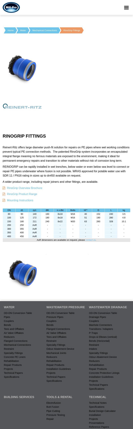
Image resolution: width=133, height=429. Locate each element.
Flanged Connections (15, 341)
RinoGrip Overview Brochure (24, 188)
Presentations (96, 423)
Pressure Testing (55, 415)
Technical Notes (98, 402)
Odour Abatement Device (60, 348)
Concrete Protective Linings (104, 373)
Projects (8, 369)
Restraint (9, 348)
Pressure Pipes (54, 317)
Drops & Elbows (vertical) (103, 337)
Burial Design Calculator (102, 411)
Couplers (9, 321)
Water (23, 30)
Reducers (9, 337)
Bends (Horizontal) (99, 341)
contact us (91, 240)
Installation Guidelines (58, 369)
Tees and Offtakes (14, 329)
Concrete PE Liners (14, 357)
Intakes (93, 348)
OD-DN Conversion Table (18, 313)
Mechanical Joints (56, 353)
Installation (95, 415)
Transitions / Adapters (101, 329)
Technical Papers (13, 373)
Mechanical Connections (44, 30)
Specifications (11, 377)
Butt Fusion (52, 406)
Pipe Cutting (53, 411)
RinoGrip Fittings (71, 30)
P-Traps (93, 333)
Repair (50, 419)
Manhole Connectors (100, 325)
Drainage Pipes (97, 317)
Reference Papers (99, 427)
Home (11, 30)
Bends (7, 325)
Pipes (7, 317)
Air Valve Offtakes (14, 333)
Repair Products (13, 365)
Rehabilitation (11, 361)
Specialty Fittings (13, 353)
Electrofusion (53, 402)
